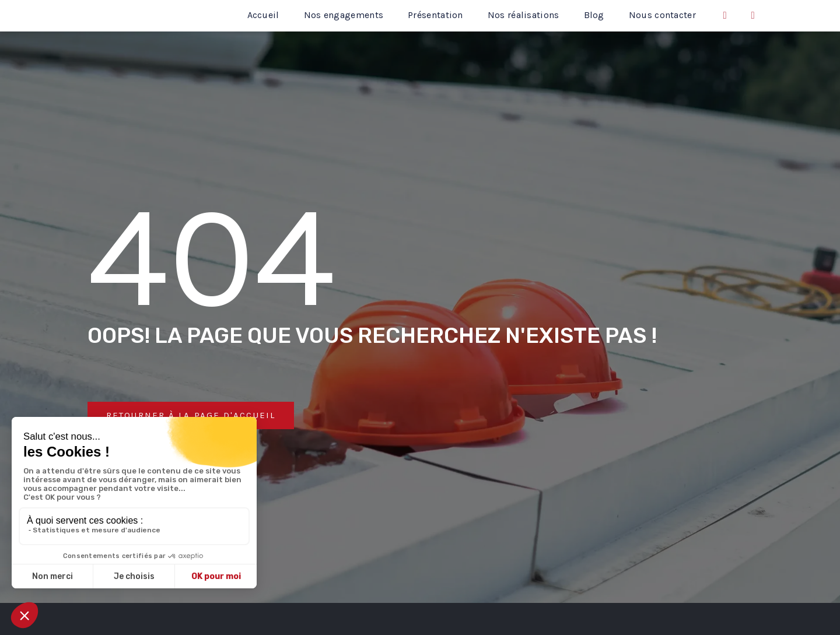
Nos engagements (344, 14)
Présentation (435, 14)
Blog (594, 14)
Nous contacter (662, 14)
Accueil (263, 14)
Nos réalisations (523, 14)
